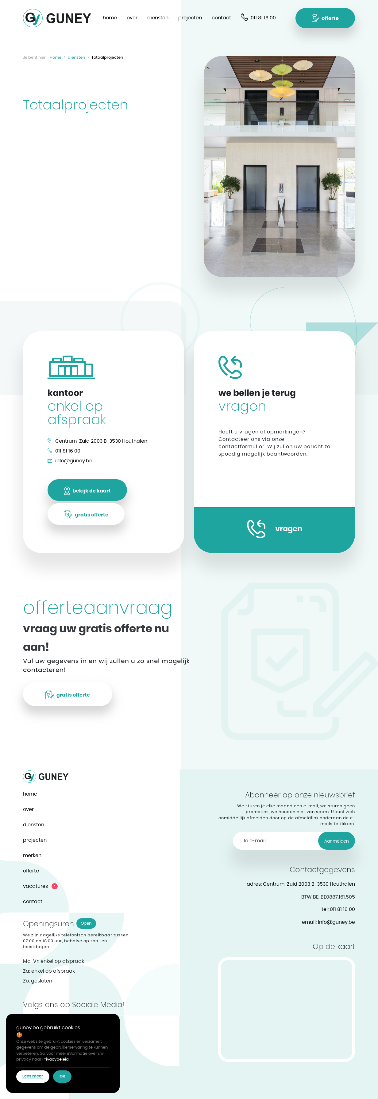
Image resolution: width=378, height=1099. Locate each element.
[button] (325, 18)
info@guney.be (73, 460)
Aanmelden (336, 841)
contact (221, 17)
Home (55, 58)
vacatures (35, 886)
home (110, 17)
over (132, 17)
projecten (190, 17)
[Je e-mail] (275, 841)
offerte (31, 870)
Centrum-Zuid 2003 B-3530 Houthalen (101, 441)
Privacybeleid (55, 1059)
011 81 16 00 (67, 451)
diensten (157, 17)
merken (32, 855)
